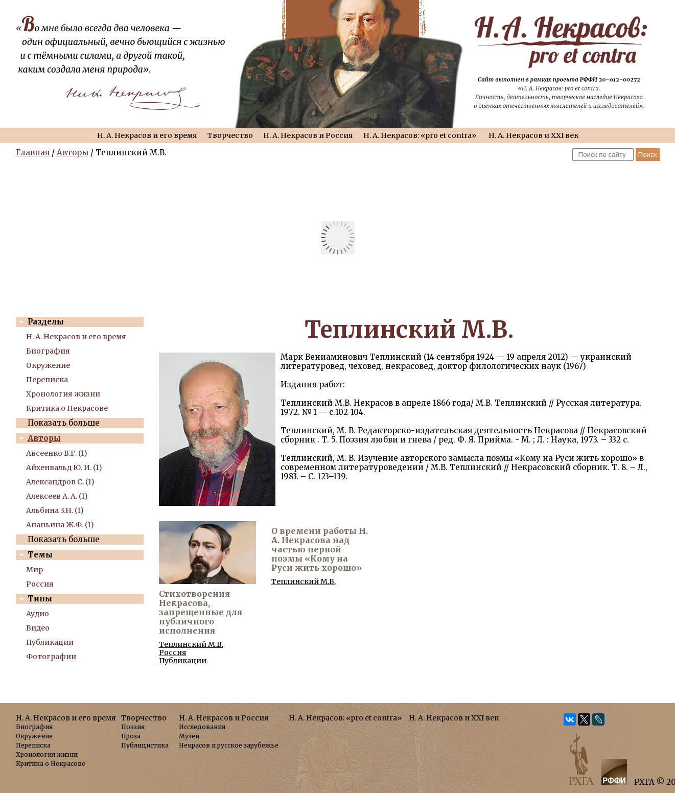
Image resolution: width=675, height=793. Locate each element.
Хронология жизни (63, 394)
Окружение (48, 365)
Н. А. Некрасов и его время (147, 135)
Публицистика (145, 745)
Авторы (72, 152)
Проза (131, 736)
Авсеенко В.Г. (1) (56, 453)
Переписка (47, 379)
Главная (33, 152)
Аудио (37, 613)
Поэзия (133, 727)
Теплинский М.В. (191, 644)
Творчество (230, 135)
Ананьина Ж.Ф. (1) (60, 524)
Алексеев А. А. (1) (57, 496)
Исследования (202, 727)
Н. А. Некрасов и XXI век (533, 135)
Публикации (50, 642)
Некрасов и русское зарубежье (228, 745)
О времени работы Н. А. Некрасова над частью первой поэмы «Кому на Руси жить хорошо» (319, 549)
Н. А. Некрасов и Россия (308, 135)
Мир (34, 569)
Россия (40, 584)
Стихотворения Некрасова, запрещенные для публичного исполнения (200, 612)
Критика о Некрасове (67, 408)
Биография (48, 351)
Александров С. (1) (60, 481)
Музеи (189, 736)
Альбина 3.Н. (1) (55, 510)
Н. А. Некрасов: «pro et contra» (419, 135)
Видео (38, 628)
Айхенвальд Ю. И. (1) (64, 467)
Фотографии (51, 656)
